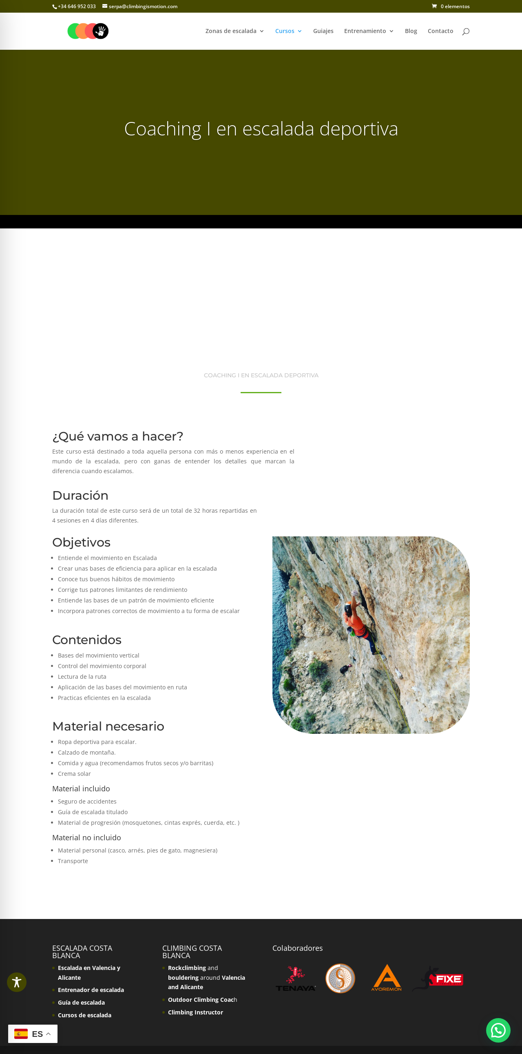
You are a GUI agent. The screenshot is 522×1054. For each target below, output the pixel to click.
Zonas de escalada (231, 31)
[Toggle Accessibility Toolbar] (16, 982)
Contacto (440, 31)
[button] (498, 1030)
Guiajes (323, 31)
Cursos (284, 31)
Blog (411, 31)
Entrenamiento (365, 31)
